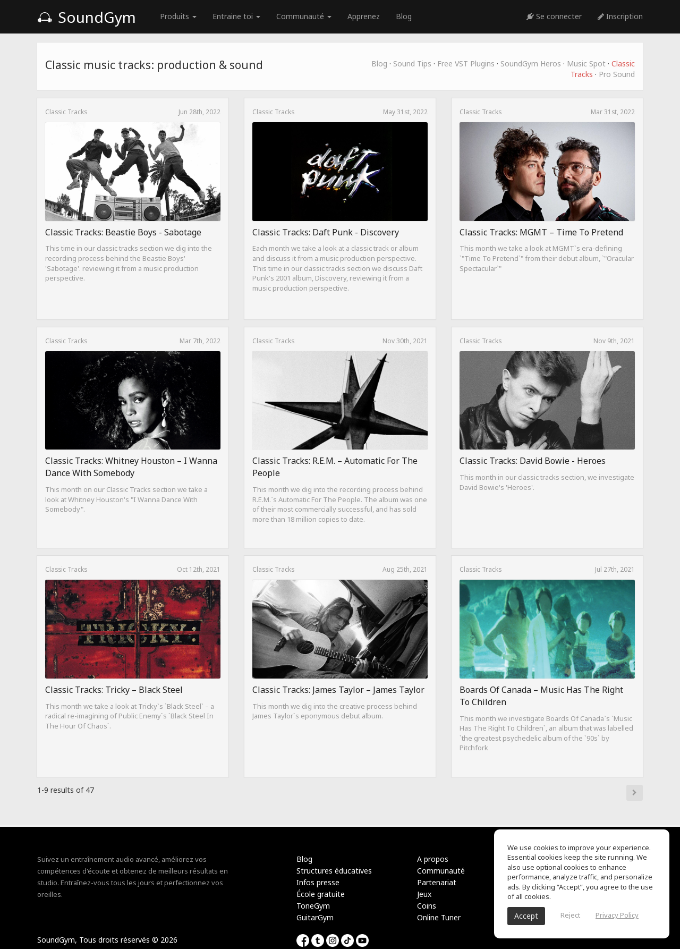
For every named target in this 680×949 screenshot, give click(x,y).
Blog (404, 16)
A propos (432, 859)
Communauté (441, 871)
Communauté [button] (304, 16)
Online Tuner (439, 917)
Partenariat (436, 882)
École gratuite (320, 894)
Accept (526, 916)
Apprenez (363, 16)
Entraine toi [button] (236, 16)
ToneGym (313, 906)
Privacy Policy (617, 915)
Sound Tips (412, 63)
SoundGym (86, 17)
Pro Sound (617, 74)
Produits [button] (178, 16)
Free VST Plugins (466, 63)
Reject (570, 915)
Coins (426, 906)
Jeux (424, 894)
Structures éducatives (334, 871)
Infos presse (317, 882)
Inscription (620, 16)
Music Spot (586, 63)
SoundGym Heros (530, 63)
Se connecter (554, 16)
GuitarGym (315, 917)
